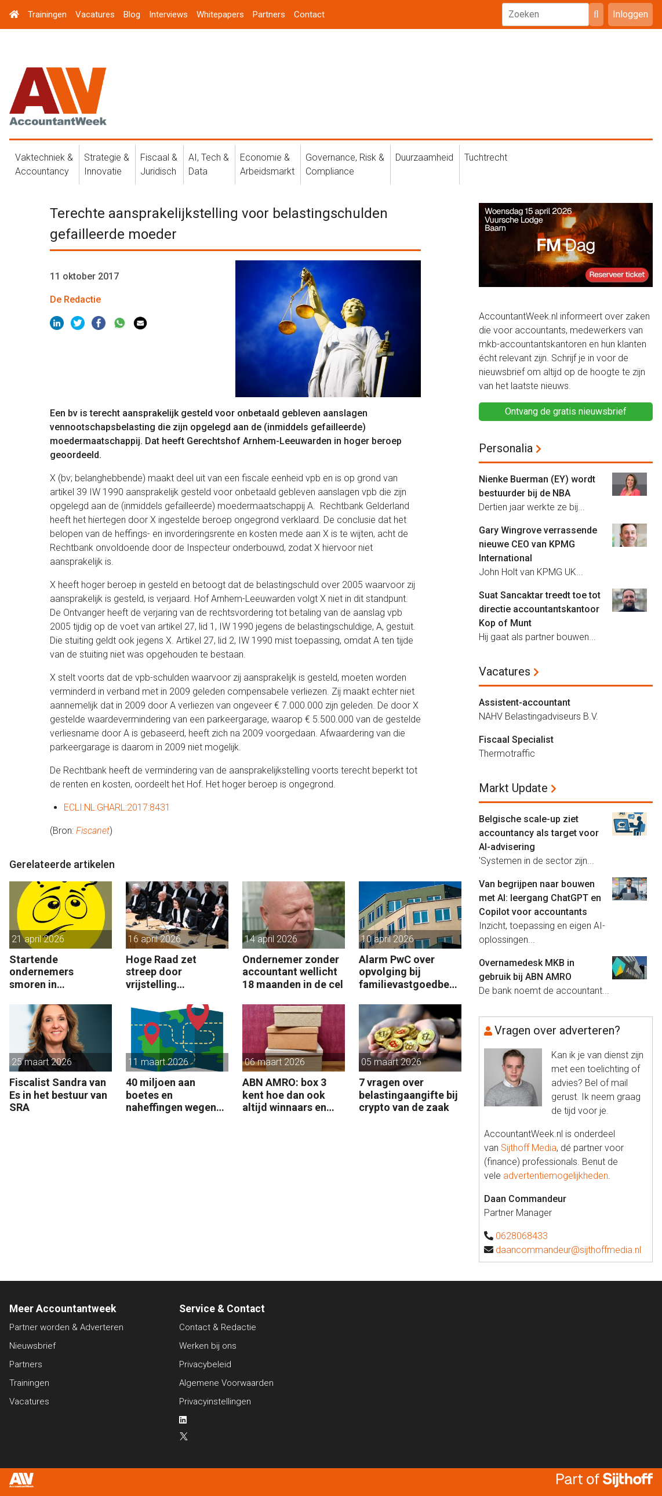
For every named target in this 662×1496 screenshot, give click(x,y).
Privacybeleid (205, 1364)
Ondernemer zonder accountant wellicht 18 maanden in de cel (292, 971)
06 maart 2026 (275, 1061)
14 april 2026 (271, 939)
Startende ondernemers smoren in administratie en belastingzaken (48, 972)
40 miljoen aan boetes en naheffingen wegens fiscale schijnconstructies (173, 1095)
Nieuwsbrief (32, 1346)
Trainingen (47, 14)
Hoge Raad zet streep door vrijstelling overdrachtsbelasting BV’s (174, 972)
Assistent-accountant (524, 702)
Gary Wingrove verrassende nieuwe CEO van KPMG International (538, 544)
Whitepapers (220, 14)
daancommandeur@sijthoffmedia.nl (568, 1249)
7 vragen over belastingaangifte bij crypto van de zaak (408, 1094)
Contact (309, 14)
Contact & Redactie (217, 1327)
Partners (269, 14)
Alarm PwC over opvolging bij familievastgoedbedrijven (409, 972)
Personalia (506, 448)
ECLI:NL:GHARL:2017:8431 (117, 807)
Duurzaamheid (424, 157)
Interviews (168, 14)
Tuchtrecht (485, 157)
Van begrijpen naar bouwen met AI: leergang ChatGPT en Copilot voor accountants (540, 897)
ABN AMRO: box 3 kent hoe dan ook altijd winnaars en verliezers (284, 1095)
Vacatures (95, 14)
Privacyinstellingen (215, 1401)
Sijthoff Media (528, 1147)
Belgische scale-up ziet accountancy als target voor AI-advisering (539, 833)
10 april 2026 (387, 939)
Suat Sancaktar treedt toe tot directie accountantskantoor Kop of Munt (540, 609)
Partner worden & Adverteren (66, 1327)
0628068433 (522, 1235)
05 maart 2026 (391, 1061)
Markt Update (513, 788)
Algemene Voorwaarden (226, 1383)
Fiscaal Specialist (516, 739)
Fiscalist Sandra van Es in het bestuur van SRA (58, 1094)
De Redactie (75, 299)
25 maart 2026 (42, 1061)
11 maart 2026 (158, 1061)
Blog (131, 14)
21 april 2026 (38, 939)
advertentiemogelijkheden (555, 1175)
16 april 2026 (154, 939)
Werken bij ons (208, 1346)
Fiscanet (93, 830)
